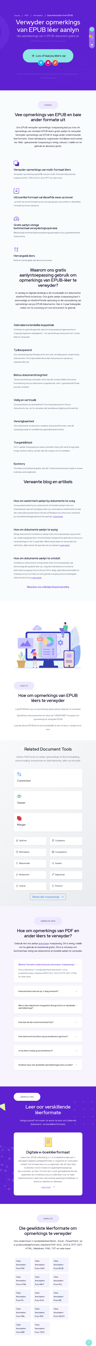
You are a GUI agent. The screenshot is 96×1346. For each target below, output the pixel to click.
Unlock (21, 885)
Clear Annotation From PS (21, 1296)
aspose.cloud (60, 41)
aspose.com (47, 41)
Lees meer (58, 516)
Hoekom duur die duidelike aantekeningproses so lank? (45, 1064)
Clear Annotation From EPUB (58, 1265)
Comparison (59, 852)
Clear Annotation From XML (21, 1312)
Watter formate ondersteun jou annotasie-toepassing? (46, 964)
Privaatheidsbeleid (47, 78)
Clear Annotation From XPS (40, 1312)
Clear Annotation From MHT (40, 1281)
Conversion (24, 780)
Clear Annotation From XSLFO (59, 1312)
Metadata (22, 852)
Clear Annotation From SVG (40, 1296)
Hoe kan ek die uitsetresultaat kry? (36, 1022)
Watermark (23, 863)
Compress (58, 840)
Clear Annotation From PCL (58, 1281)
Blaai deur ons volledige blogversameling (48, 586)
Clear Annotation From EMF (21, 1328)
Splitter (21, 840)
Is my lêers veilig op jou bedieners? (35, 1050)
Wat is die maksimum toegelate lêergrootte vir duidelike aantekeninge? (46, 1006)
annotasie (44, 943)
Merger (21, 824)
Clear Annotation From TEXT (40, 1328)
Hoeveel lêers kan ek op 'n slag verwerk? (38, 991)
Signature (58, 874)
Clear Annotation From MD (58, 1296)
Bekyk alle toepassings (48, 897)
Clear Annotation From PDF (21, 1265)
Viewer (21, 802)
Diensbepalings (70, 74)
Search (57, 863)
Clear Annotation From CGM (40, 1265)
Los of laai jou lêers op (48, 55)
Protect (57, 885)
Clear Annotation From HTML (21, 1281)
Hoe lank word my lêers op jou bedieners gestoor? (43, 1036)
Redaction (22, 874)
